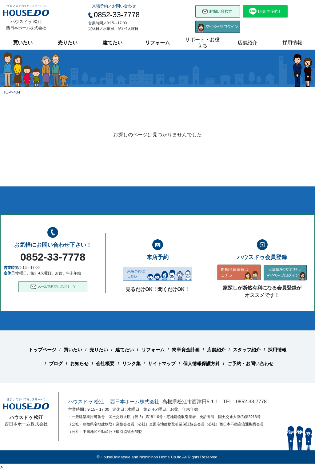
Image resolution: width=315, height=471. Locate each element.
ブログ (56, 363)
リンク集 (131, 363)
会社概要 (105, 363)
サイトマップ (162, 363)
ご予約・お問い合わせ (250, 363)
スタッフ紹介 (247, 349)
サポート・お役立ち (202, 42)
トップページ (42, 349)
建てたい (112, 42)
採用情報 (292, 42)
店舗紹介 (247, 42)
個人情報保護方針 (201, 363)
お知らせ (79, 363)
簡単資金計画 (186, 349)
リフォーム (157, 42)
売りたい (68, 42)
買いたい (23, 42)
